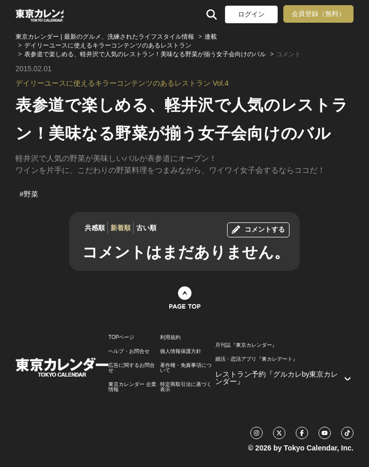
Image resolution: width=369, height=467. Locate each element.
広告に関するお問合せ (131, 368)
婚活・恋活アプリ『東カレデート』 (256, 359)
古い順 (146, 228)
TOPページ (121, 337)
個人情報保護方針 (180, 351)
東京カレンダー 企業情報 (132, 387)
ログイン (251, 14)
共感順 (95, 228)
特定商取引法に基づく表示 (186, 387)
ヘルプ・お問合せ (129, 351)
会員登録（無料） (318, 14)
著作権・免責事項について (186, 368)
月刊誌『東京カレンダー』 (246, 345)
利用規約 (170, 337)
